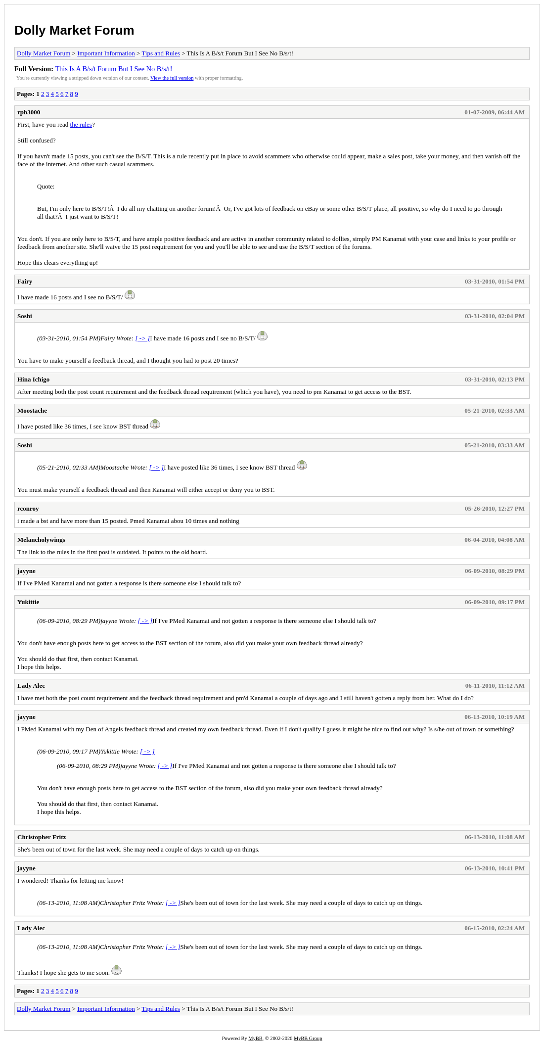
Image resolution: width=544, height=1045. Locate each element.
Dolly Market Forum (74, 30)
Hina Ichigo (33, 379)
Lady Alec (31, 685)
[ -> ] (142, 338)
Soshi (24, 316)
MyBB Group (308, 1038)
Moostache (32, 410)
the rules (81, 124)
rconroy (28, 508)
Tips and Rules (160, 53)
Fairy (24, 281)
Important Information (106, 53)
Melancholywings (41, 539)
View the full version (171, 78)
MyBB (255, 1038)
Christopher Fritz (41, 837)
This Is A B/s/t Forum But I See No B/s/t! (113, 69)
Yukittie (28, 602)
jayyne (26, 570)
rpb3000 (28, 112)
